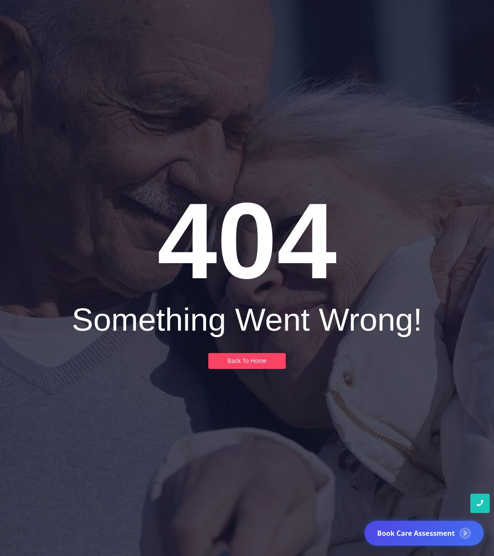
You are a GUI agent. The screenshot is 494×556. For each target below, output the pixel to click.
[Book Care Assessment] (424, 533)
